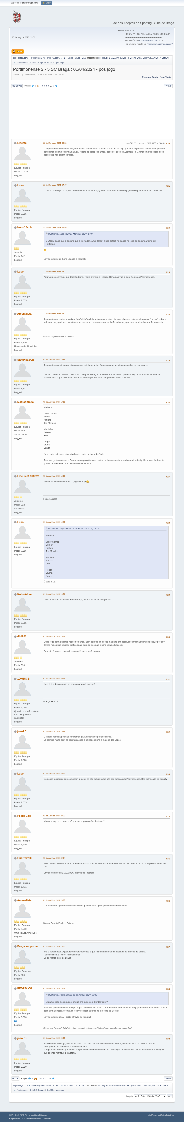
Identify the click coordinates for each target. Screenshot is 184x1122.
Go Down (17, 86)
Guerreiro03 (24, 858)
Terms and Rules (159, 1115)
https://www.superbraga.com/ (160, 44)
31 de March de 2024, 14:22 (54, 314)
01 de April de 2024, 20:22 (54, 731)
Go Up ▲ (171, 1115)
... (51, 85)
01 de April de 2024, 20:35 (54, 900)
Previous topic (150, 77)
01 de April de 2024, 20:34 (54, 858)
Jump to (129, 1096)
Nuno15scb (24, 227)
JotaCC (165, 58)
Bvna (139, 58)
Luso (20, 185)
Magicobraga (25, 402)
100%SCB (23, 678)
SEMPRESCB (25, 359)
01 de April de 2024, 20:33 (54, 816)
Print (168, 86)
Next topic (165, 77)
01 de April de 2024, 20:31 (54, 774)
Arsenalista (24, 313)
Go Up (15, 1078)
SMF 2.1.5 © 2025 (16, 1115)
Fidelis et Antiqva (28, 476)
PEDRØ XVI (24, 988)
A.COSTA (156, 58)
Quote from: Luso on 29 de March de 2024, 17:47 (70, 234)
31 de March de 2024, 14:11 (54, 272)
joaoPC (21, 731)
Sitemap (43, 1115)
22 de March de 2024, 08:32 (54, 143)
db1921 (21, 636)
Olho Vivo (147, 58)
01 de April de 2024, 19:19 (54, 522)
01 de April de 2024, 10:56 (54, 360)
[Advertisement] (92, 113)
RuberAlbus (24, 594)
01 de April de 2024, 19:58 (54, 636)
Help (148, 1115)
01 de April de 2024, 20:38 (54, 1038)
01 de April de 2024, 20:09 (54, 679)
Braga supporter (27, 946)
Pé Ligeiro (131, 58)
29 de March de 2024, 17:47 (54, 185)
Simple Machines (32, 1115)
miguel (105, 58)
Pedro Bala (24, 815)
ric (99, 58)
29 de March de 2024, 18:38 (54, 227)
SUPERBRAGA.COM (148, 41)
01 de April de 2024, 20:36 (54, 988)
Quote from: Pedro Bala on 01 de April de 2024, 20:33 (72, 995)
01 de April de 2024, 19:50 (54, 594)
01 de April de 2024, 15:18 (54, 476)
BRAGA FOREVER (117, 58)
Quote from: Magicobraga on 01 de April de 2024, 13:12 (73, 529)
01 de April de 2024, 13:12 (54, 402)
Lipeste (22, 143)
